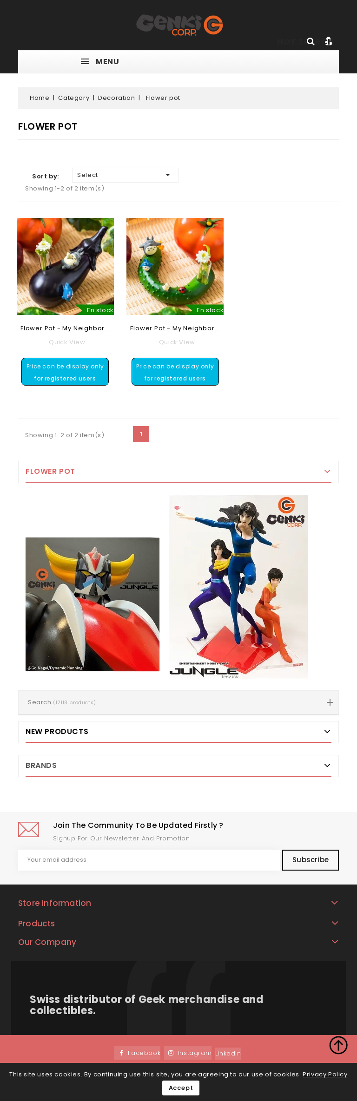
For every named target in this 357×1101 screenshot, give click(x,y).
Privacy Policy (325, 1074)
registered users (70, 378)
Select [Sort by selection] (125, 174)
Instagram (195, 1053)
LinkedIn (228, 1053)
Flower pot (50, 471)
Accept (181, 1087)
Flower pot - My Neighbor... (65, 328)
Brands (41, 765)
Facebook (144, 1053)
